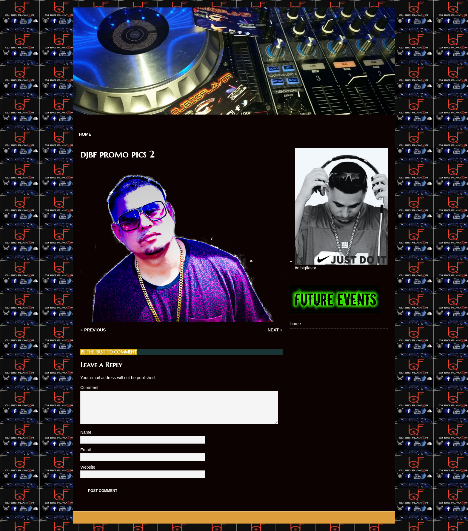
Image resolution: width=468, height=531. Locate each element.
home (85, 134)
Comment (89, 387)
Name (86, 432)
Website (87, 467)
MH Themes (156, 517)
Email (86, 449)
